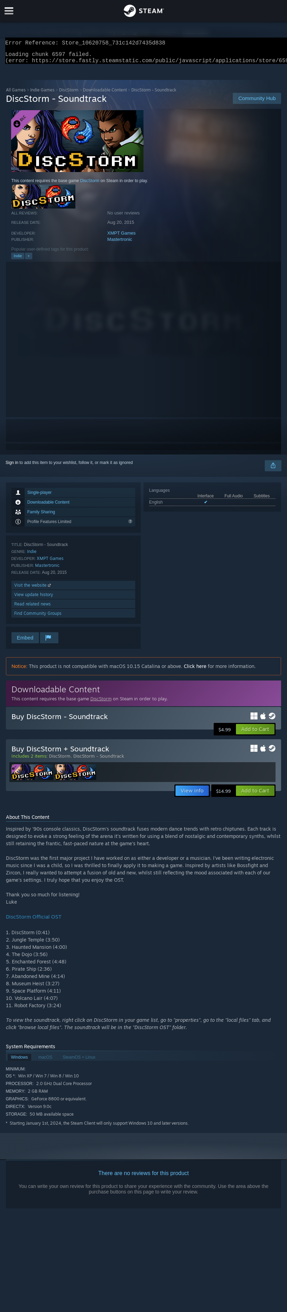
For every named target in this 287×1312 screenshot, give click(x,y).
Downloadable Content (105, 94)
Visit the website (33, 589)
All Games (16, 94)
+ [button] (28, 260)
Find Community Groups (38, 617)
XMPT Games (121, 237)
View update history (33, 598)
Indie (18, 260)
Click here (195, 670)
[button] (255, 733)
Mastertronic (119, 243)
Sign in (12, 466)
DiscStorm (69, 94)
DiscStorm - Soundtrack (98, 760)
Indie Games (42, 94)
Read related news (32, 608)
